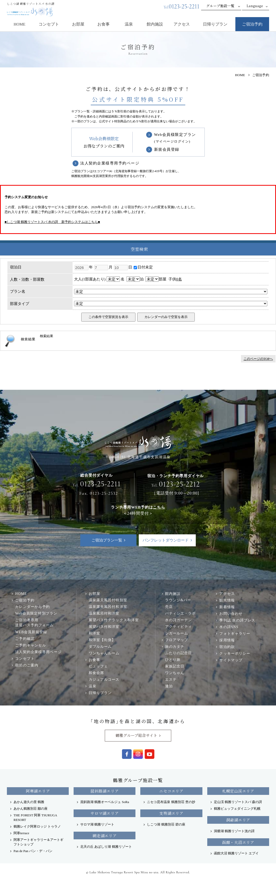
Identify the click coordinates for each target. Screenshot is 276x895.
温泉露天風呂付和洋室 (108, 607)
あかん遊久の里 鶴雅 (29, 802)
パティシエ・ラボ (180, 613)
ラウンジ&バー (178, 600)
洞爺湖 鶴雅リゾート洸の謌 (234, 831)
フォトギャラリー (234, 633)
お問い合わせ (231, 613)
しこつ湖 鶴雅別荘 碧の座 (166, 824)
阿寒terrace (21, 833)
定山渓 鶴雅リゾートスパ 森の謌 (238, 802)
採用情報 (227, 640)
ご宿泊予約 (252, 24)
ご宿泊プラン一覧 (106, 540)
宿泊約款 (227, 647)
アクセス (182, 24)
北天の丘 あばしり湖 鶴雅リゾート (106, 847)
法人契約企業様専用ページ (38, 652)
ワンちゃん (175, 673)
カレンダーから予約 (32, 607)
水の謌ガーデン (178, 620)
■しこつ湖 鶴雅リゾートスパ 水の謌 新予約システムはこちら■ (52, 222)
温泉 (129, 24)
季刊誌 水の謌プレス (237, 620)
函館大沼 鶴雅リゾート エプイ (236, 853)
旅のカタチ (175, 646)
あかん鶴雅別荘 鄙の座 (31, 808)
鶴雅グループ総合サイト (136, 735)
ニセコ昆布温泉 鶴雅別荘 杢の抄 (171, 802)
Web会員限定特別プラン (36, 613)
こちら (159, 507)
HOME (19, 24)
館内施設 (155, 24)
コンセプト (49, 24)
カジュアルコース (104, 679)
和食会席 (96, 673)
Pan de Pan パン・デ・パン (33, 851)
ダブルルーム (100, 646)
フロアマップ (176, 640)
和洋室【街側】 (102, 640)
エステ (171, 679)
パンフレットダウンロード (166, 540)
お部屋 (78, 24)
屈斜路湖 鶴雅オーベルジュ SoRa (104, 802)
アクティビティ (178, 627)
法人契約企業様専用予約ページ (109, 163)
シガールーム (176, 633)
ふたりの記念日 (178, 653)
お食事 (103, 24)
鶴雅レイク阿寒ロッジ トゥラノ (37, 826)
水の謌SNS (228, 627)
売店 (169, 607)
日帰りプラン (215, 24)
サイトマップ (231, 660)
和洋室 (94, 633)
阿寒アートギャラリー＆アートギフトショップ (38, 842)
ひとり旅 (173, 659)
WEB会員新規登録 (31, 632)
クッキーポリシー (234, 653)
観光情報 (227, 600)
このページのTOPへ (258, 359)
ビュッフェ (98, 666)
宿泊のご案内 (26, 665)
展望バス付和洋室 (104, 627)
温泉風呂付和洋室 (104, 613)
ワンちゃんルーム (104, 653)
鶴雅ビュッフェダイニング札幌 (237, 808)
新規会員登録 (166, 149)
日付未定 (143, 267)
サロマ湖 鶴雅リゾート (97, 824)
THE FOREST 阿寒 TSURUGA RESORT (35, 817)
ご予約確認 (24, 639)
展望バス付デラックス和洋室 (114, 620)
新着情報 (227, 607)
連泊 (169, 686)
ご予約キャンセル (30, 645)
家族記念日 (175, 666)
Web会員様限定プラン (175, 138)
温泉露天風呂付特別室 (108, 600)
